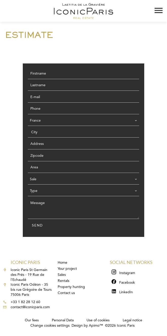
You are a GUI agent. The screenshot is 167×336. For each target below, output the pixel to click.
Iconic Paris (25, 262)
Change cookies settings (50, 325)
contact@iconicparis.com (30, 307)
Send (37, 225)
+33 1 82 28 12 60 (25, 302)
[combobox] (83, 121)
